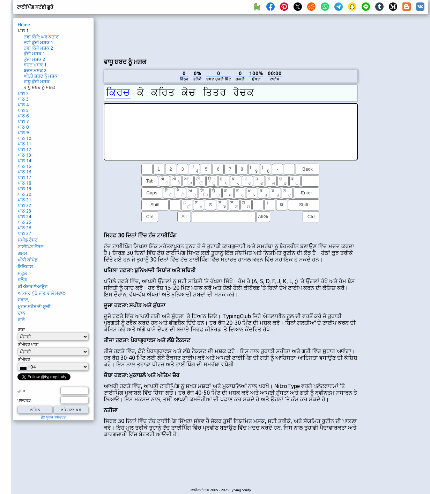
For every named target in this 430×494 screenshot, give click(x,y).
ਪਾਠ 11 (24, 143)
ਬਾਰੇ (21, 319)
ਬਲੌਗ (22, 279)
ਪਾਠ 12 (24, 149)
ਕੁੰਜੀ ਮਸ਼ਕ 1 (34, 53)
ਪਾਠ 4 (23, 104)
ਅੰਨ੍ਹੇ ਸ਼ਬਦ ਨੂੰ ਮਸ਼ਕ (41, 75)
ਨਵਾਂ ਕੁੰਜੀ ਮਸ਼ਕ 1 (38, 42)
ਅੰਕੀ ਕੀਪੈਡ (27, 259)
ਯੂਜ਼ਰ (21, 391)
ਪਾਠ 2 (23, 93)
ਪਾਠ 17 (24, 177)
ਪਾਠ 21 (24, 199)
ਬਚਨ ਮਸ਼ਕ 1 (35, 64)
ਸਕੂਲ (22, 273)
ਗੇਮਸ (22, 253)
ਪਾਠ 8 (23, 126)
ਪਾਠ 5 (23, 110)
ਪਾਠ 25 (24, 222)
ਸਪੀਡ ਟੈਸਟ (28, 239)
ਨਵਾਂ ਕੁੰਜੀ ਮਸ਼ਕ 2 (38, 47)
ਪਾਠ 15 (24, 166)
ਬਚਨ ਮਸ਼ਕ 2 (35, 70)
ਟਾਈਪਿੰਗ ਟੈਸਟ (30, 246)
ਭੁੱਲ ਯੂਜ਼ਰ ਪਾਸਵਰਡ (53, 417)
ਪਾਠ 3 (23, 98)
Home (24, 24)
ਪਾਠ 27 (24, 233)
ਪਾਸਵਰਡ (24, 400)
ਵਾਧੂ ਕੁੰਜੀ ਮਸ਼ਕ (37, 81)
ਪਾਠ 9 (23, 132)
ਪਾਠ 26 (24, 227)
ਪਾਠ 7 (23, 121)
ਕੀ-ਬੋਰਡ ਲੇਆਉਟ (32, 286)
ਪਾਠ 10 (24, 138)
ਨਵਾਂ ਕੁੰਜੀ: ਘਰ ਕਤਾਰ (41, 36)
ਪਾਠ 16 (24, 171)
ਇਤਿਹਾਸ (25, 266)
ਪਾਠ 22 (24, 205)
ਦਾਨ (21, 312)
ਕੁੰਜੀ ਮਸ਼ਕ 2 (34, 59)
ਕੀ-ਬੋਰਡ (24, 359)
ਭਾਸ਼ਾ (21, 329)
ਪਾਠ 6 (23, 115)
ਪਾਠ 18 (24, 182)
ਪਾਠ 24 (24, 216)
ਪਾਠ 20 (24, 194)
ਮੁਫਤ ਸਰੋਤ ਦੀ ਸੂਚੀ (34, 306)
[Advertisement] (231, 35)
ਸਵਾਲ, (23, 299)
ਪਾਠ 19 (24, 188)
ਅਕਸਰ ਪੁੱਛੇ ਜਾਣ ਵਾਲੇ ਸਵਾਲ (42, 293)
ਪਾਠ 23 (24, 210)
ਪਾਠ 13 (24, 154)
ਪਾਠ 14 (24, 160)
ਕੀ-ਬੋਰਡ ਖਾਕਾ (28, 344)
